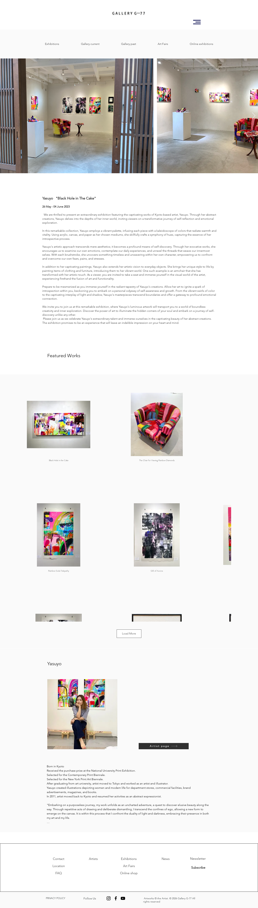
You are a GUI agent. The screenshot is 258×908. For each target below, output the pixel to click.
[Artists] (93, 858)
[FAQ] (58, 873)
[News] (165, 858)
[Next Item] (254, 115)
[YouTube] (123, 898)
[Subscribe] (198, 867)
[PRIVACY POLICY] (60, 898)
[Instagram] (108, 898)
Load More (129, 633)
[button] (197, 22)
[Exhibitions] (128, 858)
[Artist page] (164, 746)
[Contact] (58, 858)
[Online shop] (128, 873)
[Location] (58, 866)
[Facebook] (115, 898)
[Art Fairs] (129, 866)
